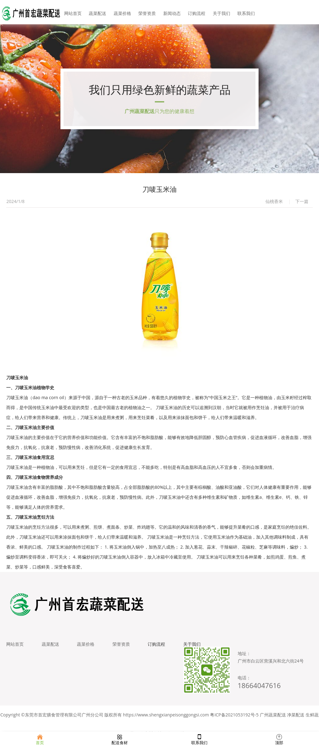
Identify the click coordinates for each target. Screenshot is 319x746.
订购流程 (195, 12)
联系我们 (244, 12)
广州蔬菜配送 (273, 718)
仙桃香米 (274, 203)
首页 (40, 739)
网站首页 (74, 12)
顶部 (279, 739)
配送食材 (120, 739)
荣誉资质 (147, 12)
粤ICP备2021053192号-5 (234, 718)
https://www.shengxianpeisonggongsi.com (166, 718)
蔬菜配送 (99, 12)
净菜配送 (295, 718)
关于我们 (220, 12)
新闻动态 (171, 12)
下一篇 (301, 203)
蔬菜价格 (123, 12)
